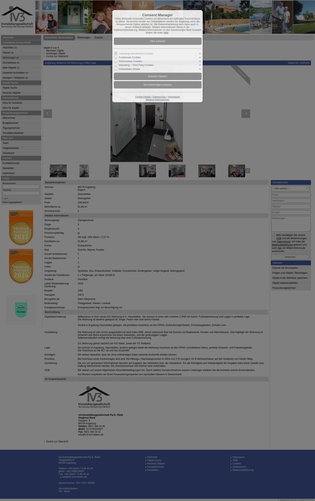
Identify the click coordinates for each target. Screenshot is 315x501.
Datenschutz (159, 96)
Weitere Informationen (157, 99)
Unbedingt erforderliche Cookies (136, 53)
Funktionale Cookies (130, 57)
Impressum (174, 96)
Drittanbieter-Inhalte (129, 69)
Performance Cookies (130, 61)
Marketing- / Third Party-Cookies (136, 65)
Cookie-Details (143, 96)
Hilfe (166, 32)
